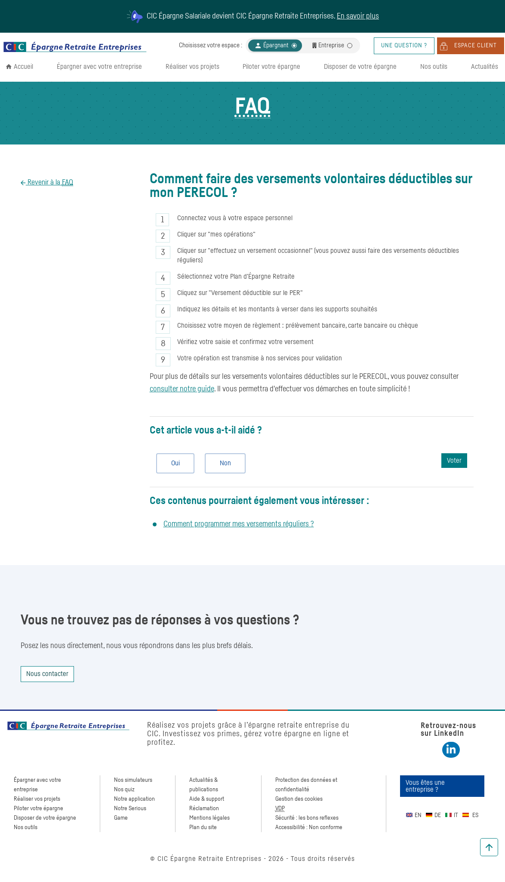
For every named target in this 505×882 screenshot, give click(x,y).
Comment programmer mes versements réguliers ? (238, 524)
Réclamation (204, 808)
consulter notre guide (182, 389)
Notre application (134, 799)
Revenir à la (49, 182)
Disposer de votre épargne (360, 66)
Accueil (23, 66)
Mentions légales (209, 818)
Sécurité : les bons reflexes (307, 818)
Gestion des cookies (299, 799)
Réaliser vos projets (192, 66)
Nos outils (433, 66)
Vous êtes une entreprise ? (425, 786)
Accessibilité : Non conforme (308, 827)
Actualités (484, 66)
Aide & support (206, 799)
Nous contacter (47, 673)
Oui (172, 463)
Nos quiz (124, 790)
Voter (454, 460)
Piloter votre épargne (271, 66)
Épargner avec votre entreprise (99, 66)
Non (221, 463)
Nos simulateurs (133, 780)
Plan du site (203, 827)
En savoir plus (358, 16)
